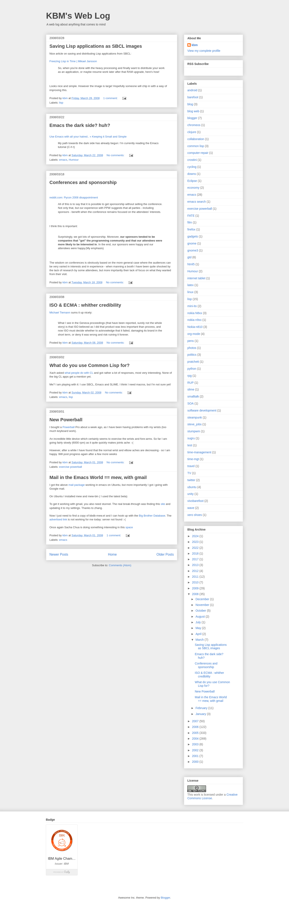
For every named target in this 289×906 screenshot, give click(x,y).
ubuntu (191, 487)
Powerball (68, 427)
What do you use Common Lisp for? (89, 365)
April (198, 634)
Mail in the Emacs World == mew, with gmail (98, 477)
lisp (61, 102)
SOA (190, 403)
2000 (195, 761)
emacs (63, 159)
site (163, 504)
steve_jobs (194, 424)
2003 (195, 744)
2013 (195, 565)
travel (191, 466)
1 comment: (110, 98)
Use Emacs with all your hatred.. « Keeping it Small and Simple (87, 136)
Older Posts (165, 554)
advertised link (58, 519)
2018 (195, 553)
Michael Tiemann (59, 312)
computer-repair (197, 153)
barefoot (192, 97)
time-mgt (193, 459)
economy (193, 187)
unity (190, 494)
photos (191, 348)
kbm (195, 45)
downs (191, 174)
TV (189, 473)
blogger (192, 118)
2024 (195, 536)
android (192, 90)
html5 (191, 264)
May (198, 628)
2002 (195, 750)
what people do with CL (79, 372)
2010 (195, 582)
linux (190, 292)
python (191, 368)
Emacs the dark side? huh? (79, 125)
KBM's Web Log (78, 15)
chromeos (193, 125)
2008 (195, 594)
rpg (189, 375)
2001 (195, 756)
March (200, 639)
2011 (195, 576)
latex (190, 285)
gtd (189, 257)
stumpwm (193, 431)
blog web (193, 111)
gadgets (192, 236)
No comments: (116, 155)
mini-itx (192, 306)
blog (190, 104)
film (189, 222)
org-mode (193, 334)
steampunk (194, 417)
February (201, 708)
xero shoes (194, 515)
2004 (195, 738)
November (202, 605)
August (200, 616)
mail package (77, 484)
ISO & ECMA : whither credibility (85, 305)
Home (112, 554)
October (201, 610)
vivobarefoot (195, 501)
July (198, 622)
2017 (195, 559)
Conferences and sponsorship (83, 182)
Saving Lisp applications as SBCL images (95, 46)
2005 (195, 733)
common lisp (195, 146)
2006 (195, 727)
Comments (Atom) (120, 565)
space (129, 527)
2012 (195, 571)
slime (190, 389)
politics (191, 354)
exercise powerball (70, 466)
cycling (191, 167)
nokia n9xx (194, 320)
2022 (195, 547)
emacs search (196, 201)
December (202, 599)
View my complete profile (203, 50)
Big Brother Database (152, 515)
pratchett (193, 361)
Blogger (165, 897)
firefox (191, 229)
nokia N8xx (194, 313)
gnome (191, 243)
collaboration (195, 139)
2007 (195, 721)
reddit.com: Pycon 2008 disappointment (73, 197)
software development (201, 410)
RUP (190, 382)
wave (190, 508)
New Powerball (65, 419)
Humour (74, 159)
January (201, 714)
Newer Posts (58, 554)
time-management (199, 452)
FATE (191, 215)
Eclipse (192, 181)
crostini (192, 160)
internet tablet (196, 278)
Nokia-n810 (195, 327)
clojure (191, 132)
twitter (191, 480)
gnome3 (192, 250)
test (189, 445)
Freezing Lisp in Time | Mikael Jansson (73, 61)
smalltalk (193, 396)
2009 (195, 588)
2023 (195, 542)
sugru (191, 438)
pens (190, 341)
